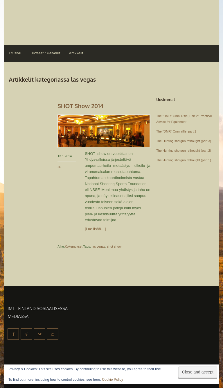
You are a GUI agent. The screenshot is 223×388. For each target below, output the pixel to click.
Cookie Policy (112, 380)
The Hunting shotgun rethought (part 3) (183, 141)
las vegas (98, 246)
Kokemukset (73, 246)
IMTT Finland (26, 22)
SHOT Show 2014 (80, 106)
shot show (114, 246)
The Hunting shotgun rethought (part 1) (183, 160)
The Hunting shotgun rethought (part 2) (183, 150)
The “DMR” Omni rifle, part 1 (176, 131)
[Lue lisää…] (95, 229)
